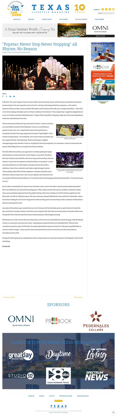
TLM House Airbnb (65, 396)
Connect (96, 10)
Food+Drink (99, 19)
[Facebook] (102, 9)
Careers (51, 396)
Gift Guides (63, 19)
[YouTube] (113, 9)
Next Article (79, 297)
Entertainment (81, 19)
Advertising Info (83, 396)
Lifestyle (16, 19)
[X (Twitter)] (106, 9)
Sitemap (51, 412)
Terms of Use (57, 412)
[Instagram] (109, 9)
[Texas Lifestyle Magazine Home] (58, 9)
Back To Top (58, 400)
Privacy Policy (65, 412)
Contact (41, 396)
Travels (31, 19)
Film (29, 52)
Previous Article (8, 297)
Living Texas (47, 19)
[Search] (113, 13)
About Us (31, 396)
